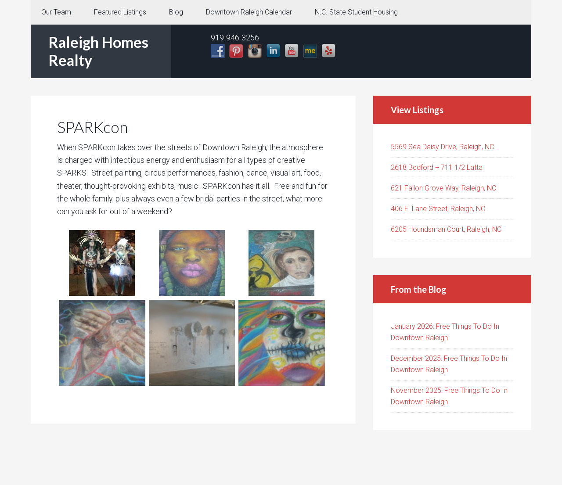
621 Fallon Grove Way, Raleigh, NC (443, 188)
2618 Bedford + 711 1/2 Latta (437, 167)
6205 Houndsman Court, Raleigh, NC (446, 229)
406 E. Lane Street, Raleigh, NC (438, 209)
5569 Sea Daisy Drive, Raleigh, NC (442, 147)
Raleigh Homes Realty (98, 51)
